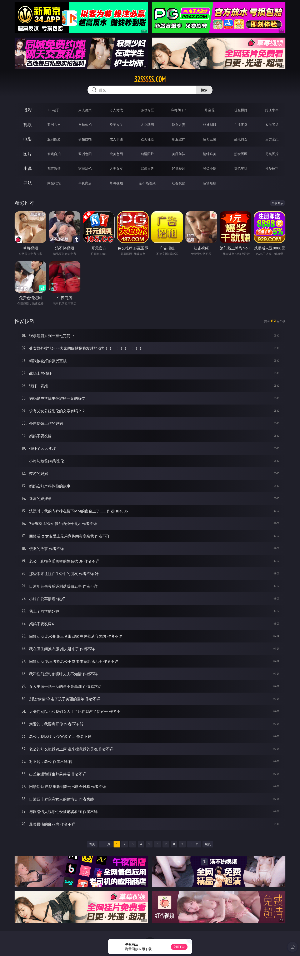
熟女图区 (241, 154)
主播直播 (241, 124)
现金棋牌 (241, 110)
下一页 (194, 844)
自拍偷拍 (85, 124)
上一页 (105, 844)
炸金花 (210, 110)
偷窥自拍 (54, 154)
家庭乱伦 (85, 168)
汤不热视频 (147, 183)
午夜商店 (85, 183)
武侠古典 (147, 168)
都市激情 (54, 168)
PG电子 (53, 110)
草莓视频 (116, 183)
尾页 (208, 844)
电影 (27, 139)
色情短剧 (209, 183)
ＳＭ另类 (272, 124)
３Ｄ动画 (147, 124)
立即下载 (179, 947)
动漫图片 (147, 154)
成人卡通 (116, 139)
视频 (27, 124)
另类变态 (272, 139)
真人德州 (85, 110)
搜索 (204, 90)
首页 (92, 844)
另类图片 (272, 154)
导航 (27, 183)
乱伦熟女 (241, 139)
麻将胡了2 (178, 110)
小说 (27, 168)
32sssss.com (150, 79)
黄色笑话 (241, 168)
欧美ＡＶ (116, 124)
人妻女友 (116, 168)
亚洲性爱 (54, 139)
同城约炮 (54, 183)
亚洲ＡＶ (54, 124)
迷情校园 (178, 168)
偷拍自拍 (85, 139)
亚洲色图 (85, 154)
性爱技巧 (272, 168)
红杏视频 (178, 183)
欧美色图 (116, 154)
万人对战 (116, 110)
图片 (27, 154)
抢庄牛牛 (272, 110)
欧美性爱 (147, 139)
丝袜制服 (209, 124)
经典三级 (209, 139)
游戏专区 (147, 110)
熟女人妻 (178, 124)
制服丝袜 (178, 139)
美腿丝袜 (178, 154)
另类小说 (209, 168)
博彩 (27, 110)
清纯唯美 (209, 154)
